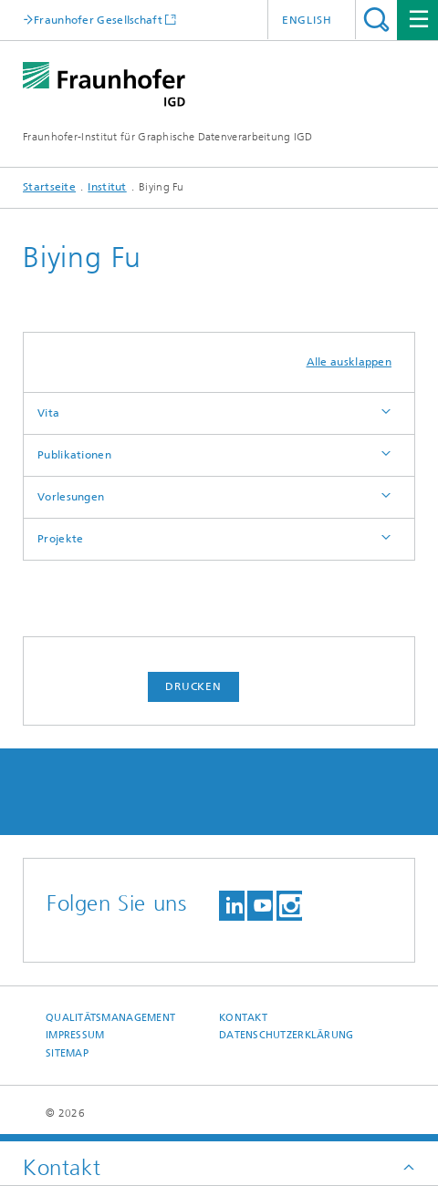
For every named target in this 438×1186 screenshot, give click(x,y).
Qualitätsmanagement (110, 1018)
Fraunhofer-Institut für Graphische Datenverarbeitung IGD (168, 136)
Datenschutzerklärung (286, 1035)
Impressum (75, 1035)
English (307, 20)
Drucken (193, 686)
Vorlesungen (70, 496)
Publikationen (74, 455)
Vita (48, 413)
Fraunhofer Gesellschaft (98, 20)
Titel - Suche (376, 19)
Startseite (49, 186)
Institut (107, 186)
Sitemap (67, 1053)
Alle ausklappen (349, 362)
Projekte (60, 538)
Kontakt (243, 1018)
